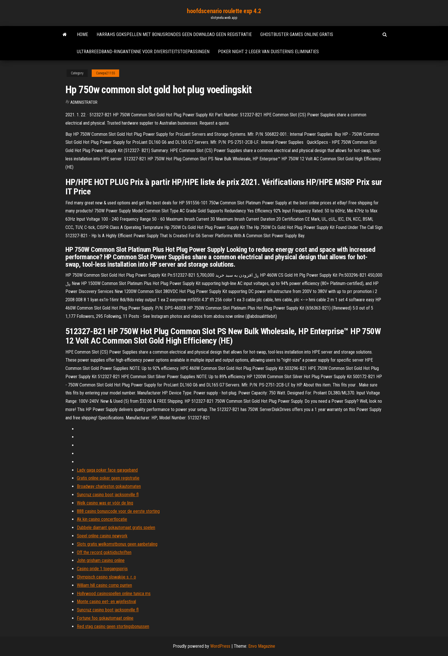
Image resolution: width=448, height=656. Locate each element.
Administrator (83, 102)
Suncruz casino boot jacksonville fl (108, 494)
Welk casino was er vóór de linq (105, 503)
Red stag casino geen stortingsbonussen (113, 626)
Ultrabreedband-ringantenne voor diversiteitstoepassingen (143, 51)
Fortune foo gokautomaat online (105, 618)
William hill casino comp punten (104, 585)
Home (82, 34)
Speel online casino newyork (102, 536)
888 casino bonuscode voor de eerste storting (118, 511)
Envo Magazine (261, 646)
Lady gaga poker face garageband (107, 470)
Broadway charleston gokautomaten (109, 486)
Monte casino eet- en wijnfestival (106, 601)
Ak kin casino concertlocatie (102, 519)
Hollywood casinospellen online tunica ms (114, 593)
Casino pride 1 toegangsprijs (102, 568)
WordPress (220, 646)
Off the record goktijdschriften (104, 552)
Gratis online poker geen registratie (108, 478)
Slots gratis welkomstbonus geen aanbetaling (117, 544)
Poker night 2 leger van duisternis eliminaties (268, 51)
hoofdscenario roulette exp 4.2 (224, 11)
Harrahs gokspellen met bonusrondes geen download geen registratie (174, 34)
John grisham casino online (101, 560)
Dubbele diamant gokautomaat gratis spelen (116, 527)
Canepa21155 (105, 73)
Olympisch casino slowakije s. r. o (106, 577)
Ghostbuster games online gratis (296, 34)
